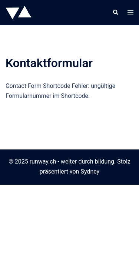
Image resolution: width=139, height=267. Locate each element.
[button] (115, 13)
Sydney (89, 171)
